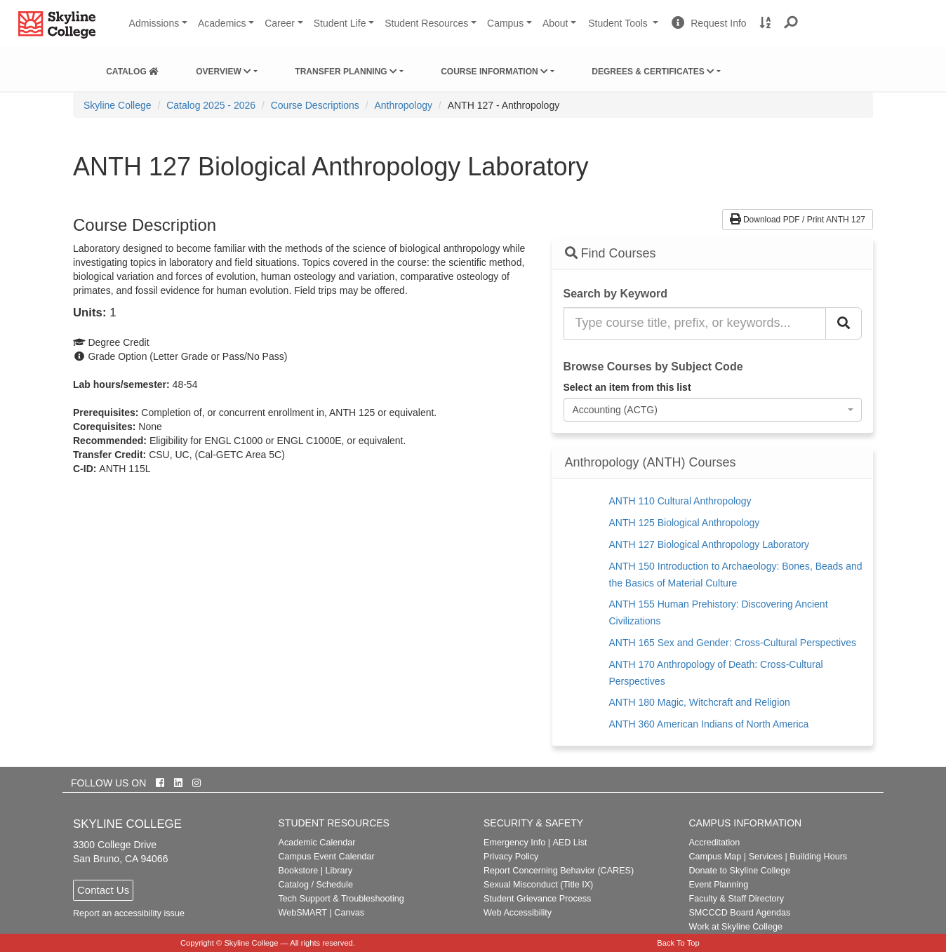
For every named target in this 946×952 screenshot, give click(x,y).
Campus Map (714, 857)
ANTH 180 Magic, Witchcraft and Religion (699, 702)
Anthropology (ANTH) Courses (650, 462)
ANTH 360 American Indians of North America (709, 724)
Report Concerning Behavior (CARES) (559, 871)
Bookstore (299, 871)
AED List (569, 842)
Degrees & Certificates (653, 71)
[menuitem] (132, 68)
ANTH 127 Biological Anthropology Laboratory (709, 544)
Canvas (349, 913)
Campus (505, 23)
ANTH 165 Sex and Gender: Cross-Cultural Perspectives (732, 642)
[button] (791, 23)
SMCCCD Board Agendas (739, 913)
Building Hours (818, 857)
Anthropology (403, 105)
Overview (223, 71)
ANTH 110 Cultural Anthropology (680, 501)
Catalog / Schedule (316, 885)
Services (765, 857)
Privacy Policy (511, 857)
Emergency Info (514, 842)
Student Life (340, 23)
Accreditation (714, 842)
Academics (222, 23)
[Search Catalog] (843, 323)
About (555, 23)
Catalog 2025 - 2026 (210, 105)
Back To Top (678, 943)
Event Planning (718, 885)
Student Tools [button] (624, 28)
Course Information (494, 71)
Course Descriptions (315, 105)
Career (280, 23)
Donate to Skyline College (739, 871)
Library (338, 871)
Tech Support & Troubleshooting (341, 899)
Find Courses (610, 253)
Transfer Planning (346, 71)
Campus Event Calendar (327, 857)
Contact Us (103, 890)
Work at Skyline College (735, 927)
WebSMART (303, 913)
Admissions (154, 23)
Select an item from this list (627, 387)
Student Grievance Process (537, 899)
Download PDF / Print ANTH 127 (797, 219)
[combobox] (713, 410)
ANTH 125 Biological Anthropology (684, 522)
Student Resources (426, 23)
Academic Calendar (317, 842)
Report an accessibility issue (129, 913)
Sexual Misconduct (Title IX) (538, 885)
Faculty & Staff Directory (736, 899)
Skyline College (118, 105)
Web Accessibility (518, 913)
